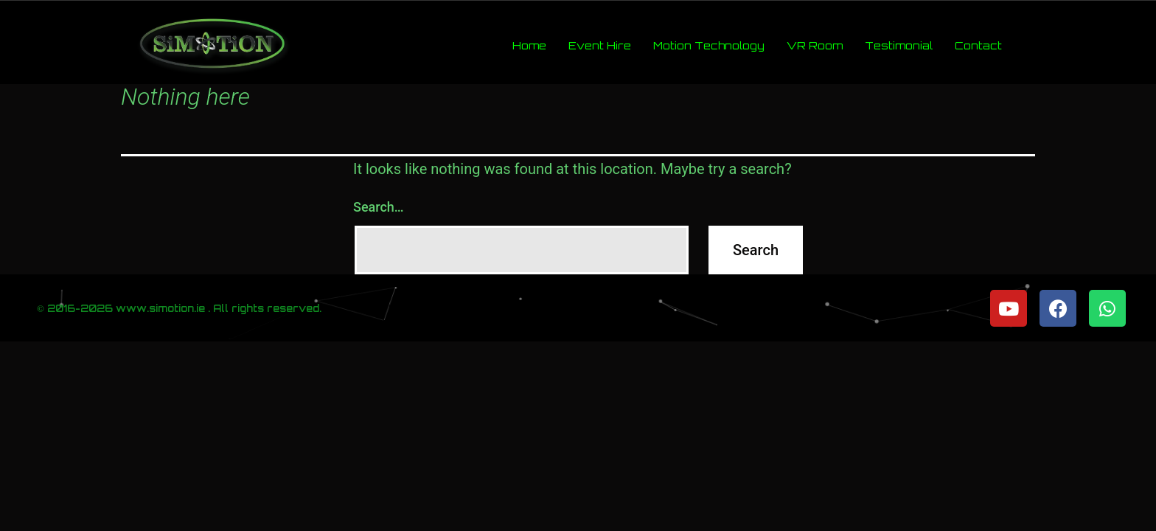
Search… (378, 207)
